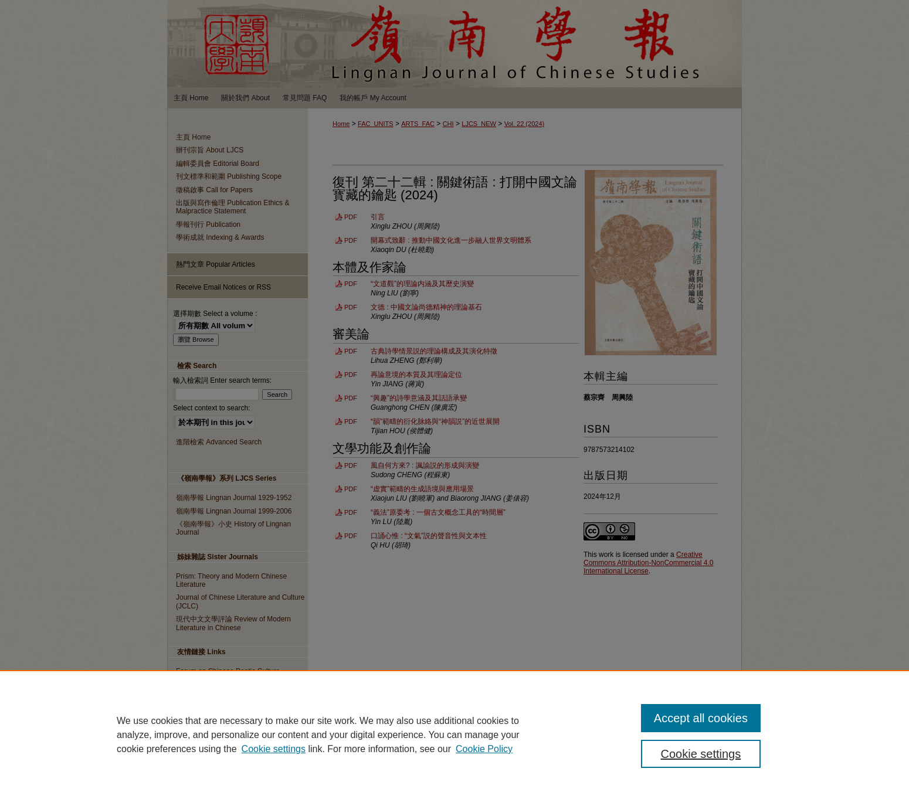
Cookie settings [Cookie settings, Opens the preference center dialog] (701, 753)
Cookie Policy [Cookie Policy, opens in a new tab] (484, 749)
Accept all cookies (701, 718)
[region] (454, 734)
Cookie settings (274, 749)
